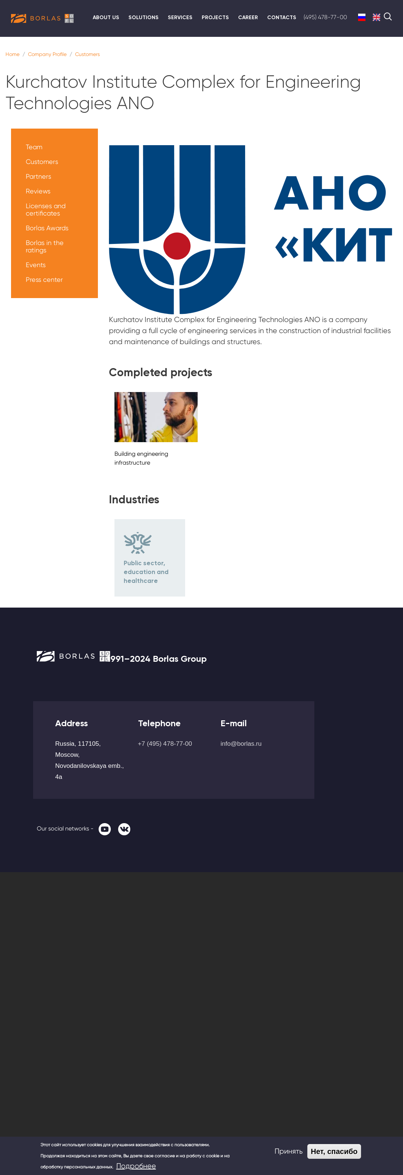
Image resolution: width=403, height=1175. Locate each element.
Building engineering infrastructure (141, 458)
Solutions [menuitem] (143, 17)
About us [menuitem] (106, 17)
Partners (38, 176)
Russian (361, 17)
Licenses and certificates (46, 209)
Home (13, 54)
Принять (289, 1151)
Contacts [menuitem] (281, 17)
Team (34, 147)
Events (36, 265)
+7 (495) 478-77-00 (165, 743)
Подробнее (136, 1166)
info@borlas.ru (241, 743)
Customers (87, 54)
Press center (44, 279)
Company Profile (47, 54)
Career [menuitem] (248, 17)
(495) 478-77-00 (325, 17)
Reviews (38, 191)
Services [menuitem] (180, 17)
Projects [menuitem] (215, 17)
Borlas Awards (47, 228)
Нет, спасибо (334, 1151)
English (376, 17)
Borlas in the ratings (45, 246)
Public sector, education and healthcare (146, 571)
